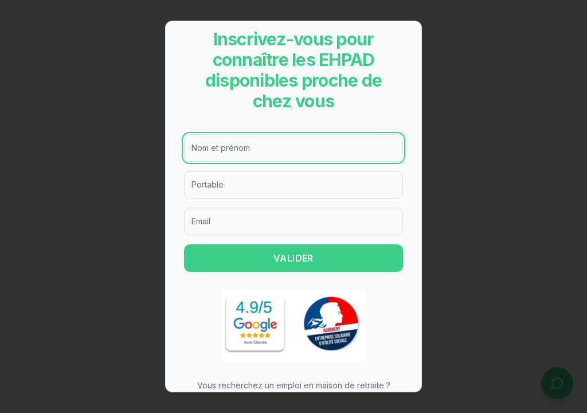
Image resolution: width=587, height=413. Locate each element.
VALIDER (293, 258)
